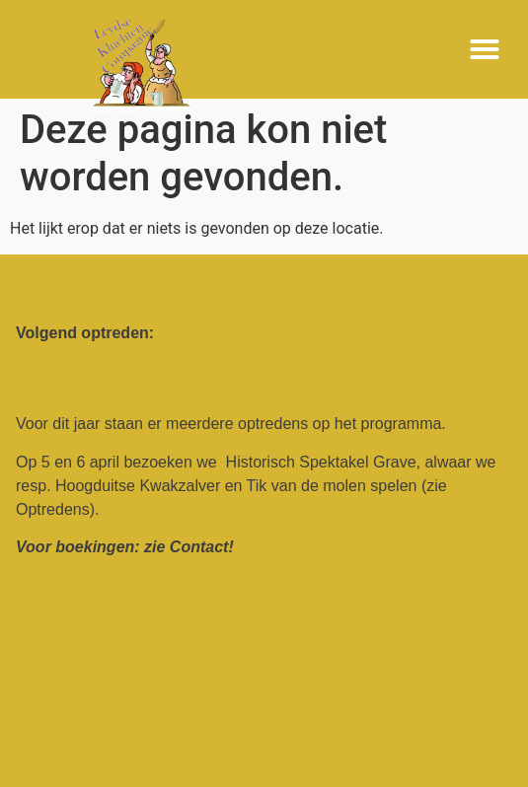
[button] (484, 49)
